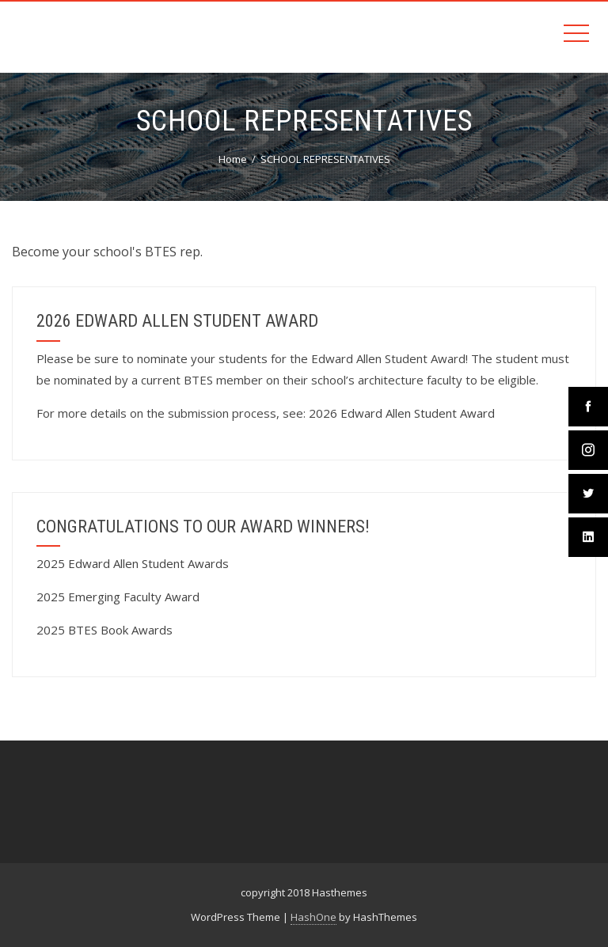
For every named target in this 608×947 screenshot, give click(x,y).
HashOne (313, 917)
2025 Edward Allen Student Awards (132, 563)
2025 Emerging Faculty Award (118, 596)
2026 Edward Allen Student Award (402, 413)
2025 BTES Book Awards (104, 630)
